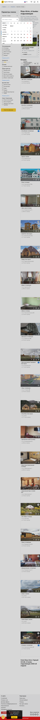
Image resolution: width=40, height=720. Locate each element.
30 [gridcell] (30, 40)
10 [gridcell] (11, 34)
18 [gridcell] (14, 37)
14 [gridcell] (24, 34)
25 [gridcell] (14, 40)
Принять (14, 717)
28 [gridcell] (24, 40)
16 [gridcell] (30, 34)
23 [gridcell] (30, 37)
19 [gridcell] (18, 37)
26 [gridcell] (18, 40)
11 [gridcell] (14, 34)
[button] (31, 2)
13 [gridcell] (21, 34)
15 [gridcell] (27, 34)
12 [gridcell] (18, 34)
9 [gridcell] (30, 31)
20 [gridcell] (21, 37)
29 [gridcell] (27, 40)
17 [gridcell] (11, 37)
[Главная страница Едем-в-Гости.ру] (7, 2)
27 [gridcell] (21, 40)
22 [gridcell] (27, 37)
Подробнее (15, 714)
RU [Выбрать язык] (25, 2)
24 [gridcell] (11, 40)
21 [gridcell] (24, 37)
